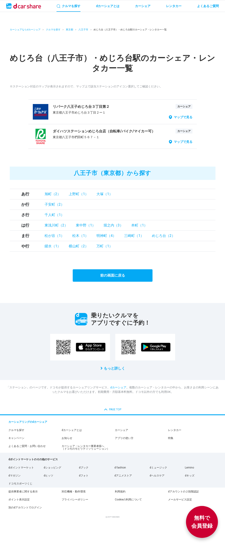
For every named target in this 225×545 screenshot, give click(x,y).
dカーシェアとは (72, 430)
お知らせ (67, 438)
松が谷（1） (54, 236)
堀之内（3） (113, 225)
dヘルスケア (157, 475)
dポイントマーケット (21, 467)
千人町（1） (54, 215)
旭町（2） (53, 194)
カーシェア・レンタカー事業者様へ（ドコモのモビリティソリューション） (86, 447)
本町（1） (139, 225)
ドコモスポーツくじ (20, 483)
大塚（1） (104, 194)
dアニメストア (123, 475)
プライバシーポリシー (75, 499)
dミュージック (158, 467)
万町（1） (104, 246)
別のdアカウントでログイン (25, 507)
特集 (170, 438)
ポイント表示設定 (19, 499)
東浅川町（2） (56, 225)
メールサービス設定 (180, 499)
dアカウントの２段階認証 (183, 491)
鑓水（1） (53, 246)
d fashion (120, 467)
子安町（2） (54, 204)
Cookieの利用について (128, 499)
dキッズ (189, 475)
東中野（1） (86, 225)
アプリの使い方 (124, 438)
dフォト (83, 475)
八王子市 (83, 29)
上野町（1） (78, 194)
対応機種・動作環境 (74, 491)
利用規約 (120, 491)
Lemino (189, 467)
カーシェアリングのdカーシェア (27, 421)
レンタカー (174, 430)
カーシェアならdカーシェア (25, 29)
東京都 (69, 29)
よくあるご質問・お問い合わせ (27, 446)
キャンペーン (16, 438)
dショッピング (52, 467)
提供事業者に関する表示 (23, 491)
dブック (83, 467)
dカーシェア (118, 387)
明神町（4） (106, 236)
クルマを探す (53, 29)
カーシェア (121, 430)
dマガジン (14, 475)
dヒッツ (48, 475)
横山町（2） (78, 246)
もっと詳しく (114, 368)
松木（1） (80, 236)
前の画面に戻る (112, 275)
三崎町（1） (134, 236)
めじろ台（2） (163, 236)
